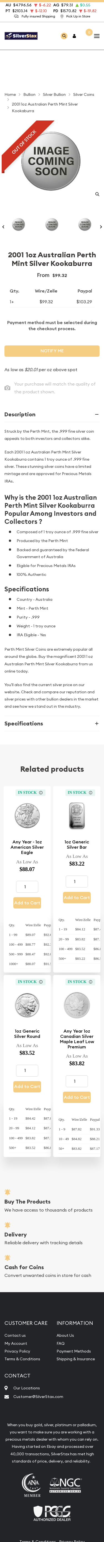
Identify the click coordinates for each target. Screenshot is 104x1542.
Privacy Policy (17, 1351)
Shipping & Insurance (76, 1358)
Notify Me (52, 351)
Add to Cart (27, 903)
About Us (65, 1335)
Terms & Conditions (22, 1358)
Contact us (15, 1335)
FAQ (61, 1343)
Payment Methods (74, 1351)
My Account (15, 1343)
